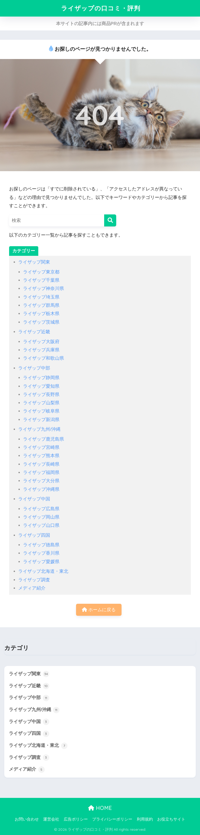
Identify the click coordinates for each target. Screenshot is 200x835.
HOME (100, 808)
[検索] (110, 220)
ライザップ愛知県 (41, 386)
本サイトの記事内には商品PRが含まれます (100, 23)
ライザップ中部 (34, 368)
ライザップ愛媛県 (41, 561)
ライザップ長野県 (41, 394)
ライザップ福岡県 (41, 472)
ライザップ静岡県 (41, 377)
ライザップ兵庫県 (41, 349)
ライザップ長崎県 (41, 464)
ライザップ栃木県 (41, 313)
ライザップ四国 (34, 535)
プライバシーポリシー (112, 819)
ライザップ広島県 (41, 508)
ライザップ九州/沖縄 (39, 429)
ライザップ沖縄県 (41, 489)
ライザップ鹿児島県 (43, 439)
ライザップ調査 (34, 579)
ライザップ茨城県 (41, 322)
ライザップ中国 (34, 498)
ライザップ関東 (34, 262)
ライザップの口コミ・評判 (100, 8)
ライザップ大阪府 (41, 341)
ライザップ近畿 (34, 331)
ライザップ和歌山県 (43, 358)
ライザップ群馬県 (41, 305)
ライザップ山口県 (41, 525)
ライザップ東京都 (41, 272)
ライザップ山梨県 (41, 402)
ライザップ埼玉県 (41, 297)
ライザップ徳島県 (41, 544)
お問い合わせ (27, 819)
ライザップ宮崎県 (41, 447)
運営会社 (51, 819)
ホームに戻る (99, 609)
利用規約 (145, 819)
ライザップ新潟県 (41, 419)
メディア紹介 (32, 588)
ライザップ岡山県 (41, 517)
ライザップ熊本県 (41, 455)
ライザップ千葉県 (41, 280)
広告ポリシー (76, 819)
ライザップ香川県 (41, 553)
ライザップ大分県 (41, 480)
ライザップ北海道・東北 (43, 571)
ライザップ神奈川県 (43, 288)
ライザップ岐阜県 (41, 411)
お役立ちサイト (171, 819)
